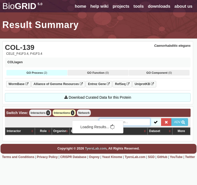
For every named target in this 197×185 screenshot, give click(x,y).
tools (138, 6)
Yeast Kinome (112, 157)
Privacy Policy (47, 157)
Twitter (190, 157)
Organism (60, 131)
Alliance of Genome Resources (58, 84)
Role (43, 131)
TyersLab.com (95, 148)
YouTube (176, 157)
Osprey (94, 157)
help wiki (99, 6)
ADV (179, 122)
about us (183, 6)
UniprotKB (144, 84)
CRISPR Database (73, 157)
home (80, 6)
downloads (159, 6)
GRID (22, 6)
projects (121, 6)
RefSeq (122, 84)
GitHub (162, 157)
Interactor (14, 131)
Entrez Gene (99, 84)
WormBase (18, 84)
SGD (151, 157)
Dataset (154, 131)
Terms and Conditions (18, 157)
